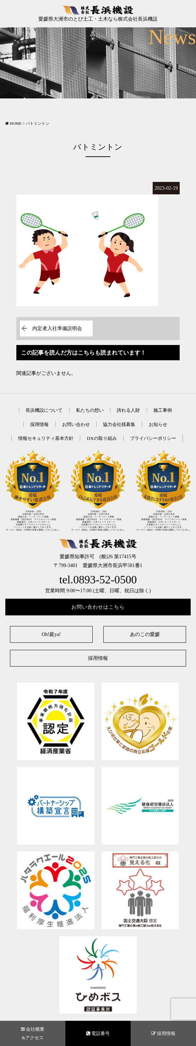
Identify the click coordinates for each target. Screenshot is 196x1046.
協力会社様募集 (119, 424)
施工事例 (162, 410)
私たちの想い (90, 410)
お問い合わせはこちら (98, 607)
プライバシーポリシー (153, 438)
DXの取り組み (101, 438)
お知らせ (158, 424)
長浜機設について (44, 410)
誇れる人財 (128, 410)
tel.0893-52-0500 (98, 579)
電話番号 (98, 1033)
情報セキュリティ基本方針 (46, 438)
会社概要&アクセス (32, 1033)
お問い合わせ (76, 424)
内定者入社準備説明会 (57, 328)
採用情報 (39, 424)
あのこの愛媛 (145, 634)
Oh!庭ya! (51, 634)
